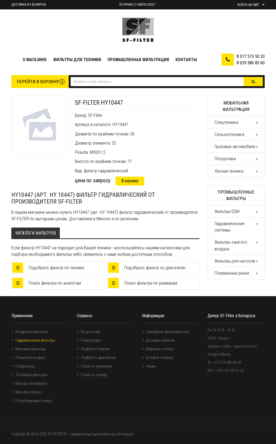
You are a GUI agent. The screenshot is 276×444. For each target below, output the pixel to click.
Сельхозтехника (229, 134)
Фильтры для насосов (235, 261)
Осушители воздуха (30, 357)
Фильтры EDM (227, 211)
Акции (151, 366)
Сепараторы (24, 366)
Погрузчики (225, 158)
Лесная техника (229, 171)
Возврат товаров (159, 357)
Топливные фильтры (31, 375)
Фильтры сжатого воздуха (231, 245)
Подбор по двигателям (98, 357)
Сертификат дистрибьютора (167, 332)
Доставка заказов (160, 340)
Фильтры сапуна (28, 392)
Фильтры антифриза (31, 383)
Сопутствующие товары (33, 400)
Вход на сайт (91, 332)
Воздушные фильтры (31, 332)
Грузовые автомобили (235, 146)
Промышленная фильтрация (138, 59)
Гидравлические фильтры (35, 340)
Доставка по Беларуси (28, 4)
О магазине (35, 59)
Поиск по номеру (94, 375)
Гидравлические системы (229, 227)
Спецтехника (226, 122)
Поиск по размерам (96, 366)
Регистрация (90, 340)
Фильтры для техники (77, 59)
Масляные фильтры (30, 349)
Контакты (186, 59)
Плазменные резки (232, 273)
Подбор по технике (95, 349)
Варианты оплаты (160, 349)
